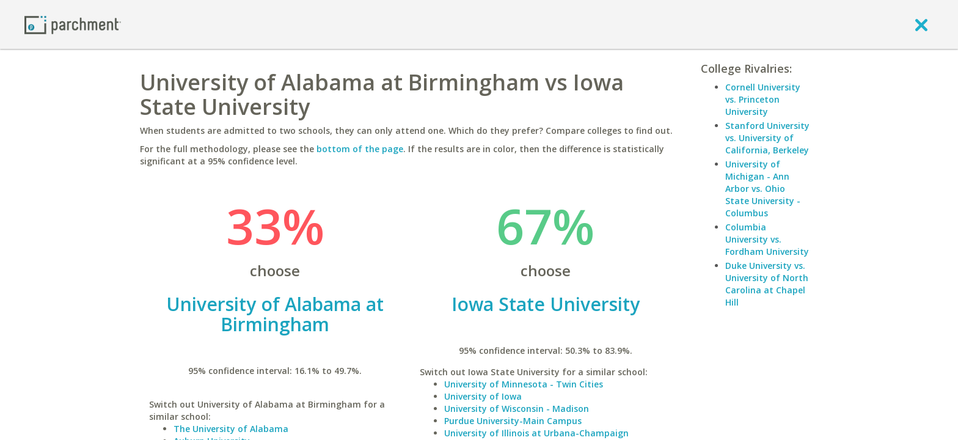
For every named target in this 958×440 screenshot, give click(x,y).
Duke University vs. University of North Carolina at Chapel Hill (766, 284)
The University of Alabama (231, 429)
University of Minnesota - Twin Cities (523, 384)
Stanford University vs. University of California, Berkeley (767, 138)
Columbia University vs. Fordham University (767, 239)
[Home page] (72, 24)
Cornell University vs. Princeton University (762, 99)
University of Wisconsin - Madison (516, 408)
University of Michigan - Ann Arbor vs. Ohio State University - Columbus (762, 188)
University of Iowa (483, 396)
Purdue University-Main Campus (513, 421)
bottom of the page (359, 149)
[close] (921, 24)
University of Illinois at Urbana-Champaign (536, 433)
